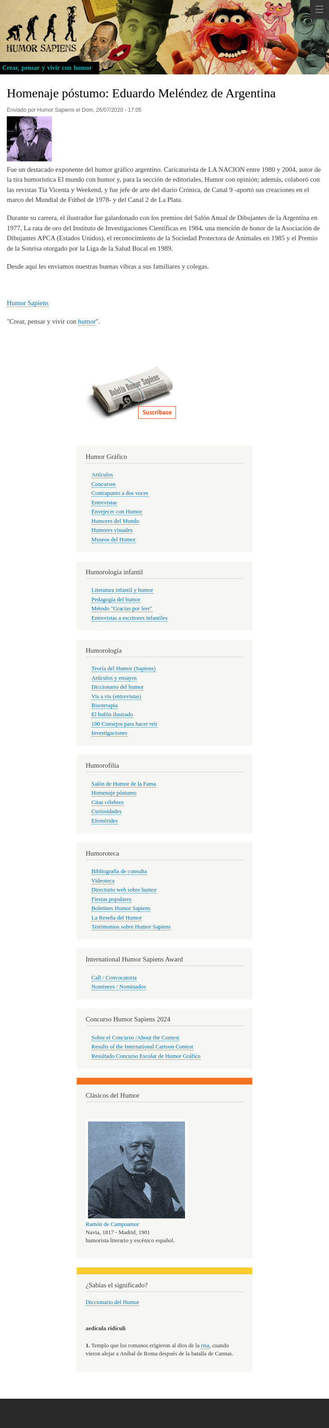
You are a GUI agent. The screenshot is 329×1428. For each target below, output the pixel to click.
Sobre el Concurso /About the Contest (135, 1037)
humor (87, 321)
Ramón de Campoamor (112, 1224)
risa (205, 1345)
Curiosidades (107, 811)
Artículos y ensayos (114, 678)
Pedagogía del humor (116, 599)
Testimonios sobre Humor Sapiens (131, 927)
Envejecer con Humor (117, 511)
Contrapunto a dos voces (120, 493)
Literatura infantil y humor (122, 590)
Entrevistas (104, 502)
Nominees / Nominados (119, 987)
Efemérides (105, 821)
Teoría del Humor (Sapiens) (124, 668)
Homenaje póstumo (114, 793)
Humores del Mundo (115, 521)
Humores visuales (112, 530)
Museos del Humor (114, 539)
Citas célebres (108, 802)
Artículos (102, 474)
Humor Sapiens (28, 303)
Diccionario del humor (118, 687)
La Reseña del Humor (117, 918)
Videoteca (103, 881)
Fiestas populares (111, 899)
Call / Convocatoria (114, 978)
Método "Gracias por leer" (122, 608)
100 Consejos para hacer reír (125, 724)
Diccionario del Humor (112, 1302)
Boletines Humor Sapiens (121, 908)
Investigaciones (110, 733)
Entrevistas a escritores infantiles (130, 618)
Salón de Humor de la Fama (124, 784)
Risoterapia (105, 705)
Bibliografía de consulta (119, 871)
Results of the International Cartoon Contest (142, 1047)
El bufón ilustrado (112, 714)
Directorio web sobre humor (124, 890)
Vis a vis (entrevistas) (116, 696)
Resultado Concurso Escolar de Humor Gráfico (146, 1056)
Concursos (104, 484)
